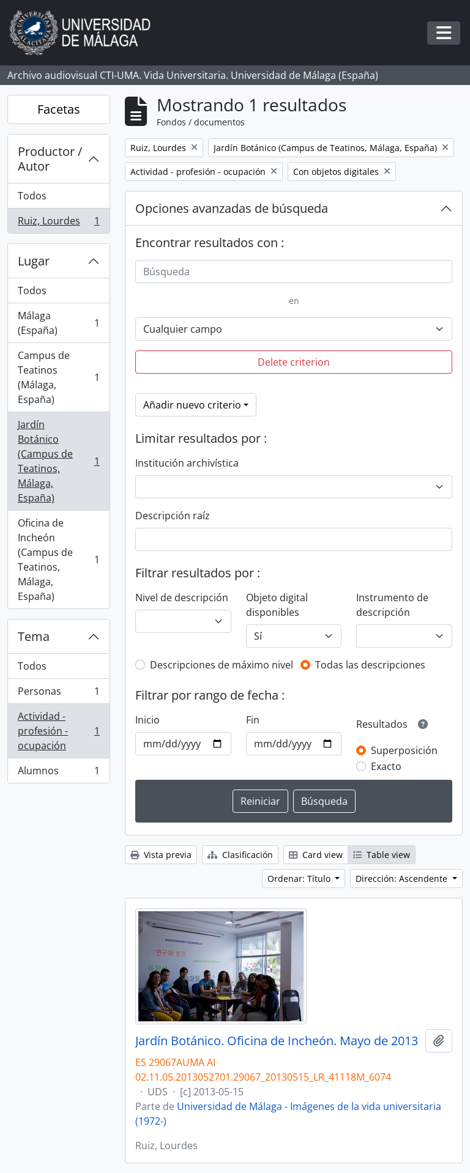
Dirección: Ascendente (403, 878)
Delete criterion (294, 362)
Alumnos (58, 773)
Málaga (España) (58, 323)
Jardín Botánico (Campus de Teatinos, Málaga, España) (58, 461)
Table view (381, 854)
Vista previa (161, 854)
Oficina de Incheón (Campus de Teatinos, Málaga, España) (58, 559)
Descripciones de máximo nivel (221, 665)
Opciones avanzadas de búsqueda (231, 208)
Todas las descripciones (370, 665)
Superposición (404, 750)
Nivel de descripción (181, 597)
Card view (316, 854)
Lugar (34, 261)
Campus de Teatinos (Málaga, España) (58, 377)
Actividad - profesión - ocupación (58, 730)
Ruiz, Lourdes (58, 223)
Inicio (147, 720)
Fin (252, 720)
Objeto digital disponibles (277, 605)
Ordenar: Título (300, 878)
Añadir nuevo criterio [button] (192, 405)
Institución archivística (187, 463)
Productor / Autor (50, 158)
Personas (58, 694)
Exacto (386, 766)
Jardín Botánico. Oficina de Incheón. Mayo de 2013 (276, 1041)
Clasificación (240, 854)
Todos (32, 195)
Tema (34, 636)
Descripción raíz (172, 515)
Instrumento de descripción (392, 605)
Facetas (58, 109)
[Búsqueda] (293, 271)
